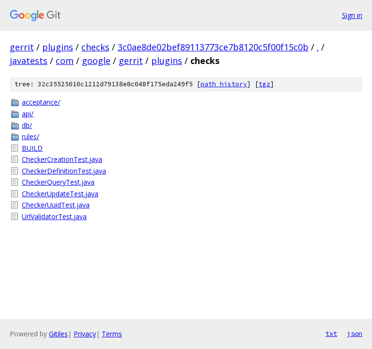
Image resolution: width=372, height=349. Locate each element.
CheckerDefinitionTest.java (64, 170)
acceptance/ (41, 102)
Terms (112, 333)
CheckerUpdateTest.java (60, 193)
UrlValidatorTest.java (54, 216)
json (354, 333)
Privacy (85, 333)
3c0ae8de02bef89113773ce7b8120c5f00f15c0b (213, 47)
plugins (57, 47)
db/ (27, 125)
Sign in (352, 15)
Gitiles (58, 333)
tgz (264, 84)
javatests (28, 60)
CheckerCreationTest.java (62, 159)
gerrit (22, 47)
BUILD (32, 148)
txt (331, 333)
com (65, 60)
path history (224, 84)
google (96, 60)
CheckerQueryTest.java (58, 182)
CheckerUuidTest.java (56, 204)
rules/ (30, 136)
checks (95, 47)
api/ (27, 113)
